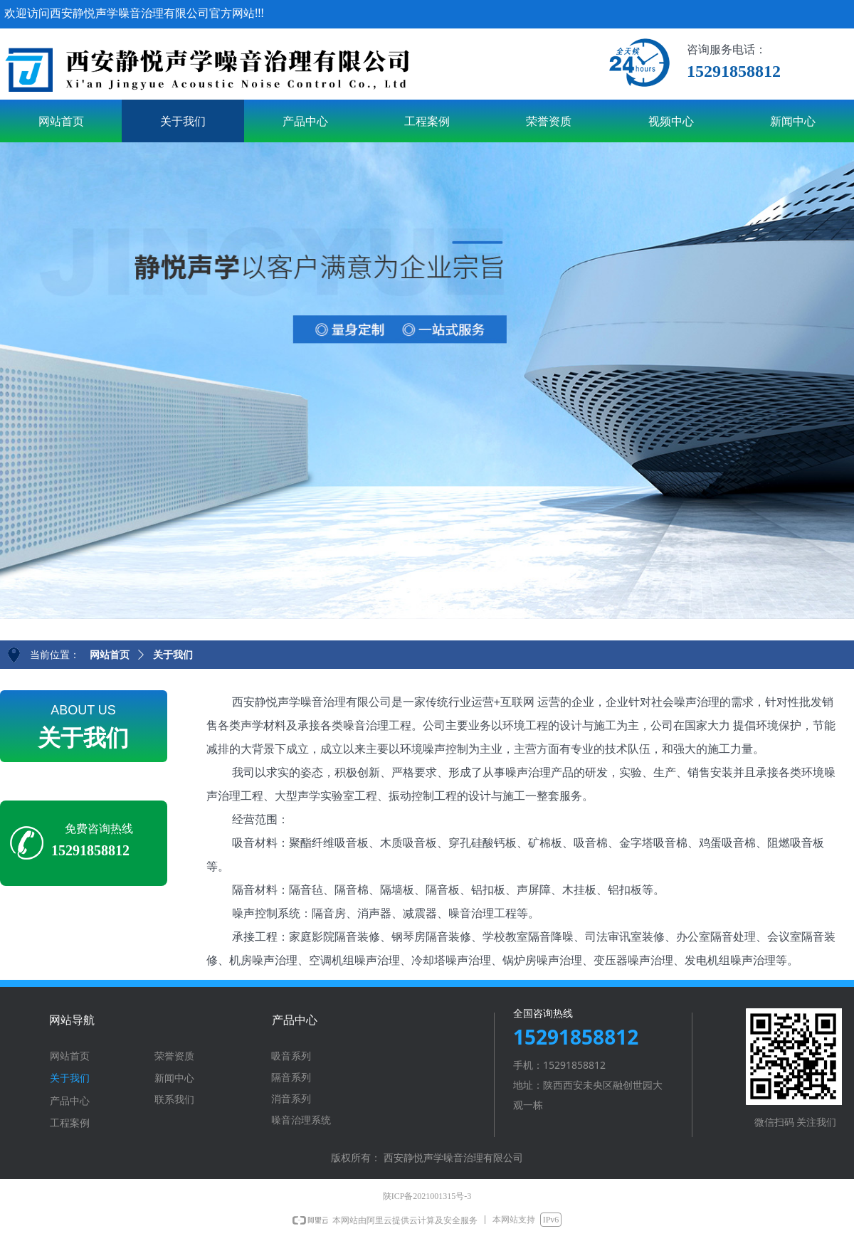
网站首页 (110, 655)
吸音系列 (291, 1056)
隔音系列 (291, 1077)
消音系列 (291, 1099)
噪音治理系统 (301, 1120)
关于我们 (173, 655)
